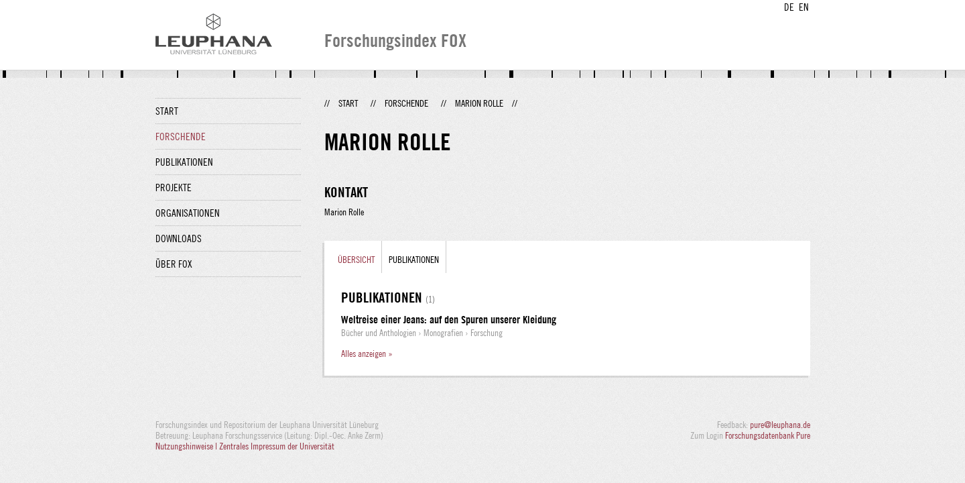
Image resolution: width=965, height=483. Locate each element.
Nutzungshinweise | (187, 446)
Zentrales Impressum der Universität (276, 446)
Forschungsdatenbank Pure (767, 435)
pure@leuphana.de (780, 424)
